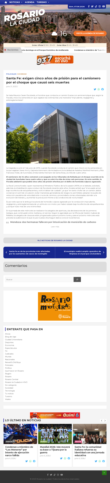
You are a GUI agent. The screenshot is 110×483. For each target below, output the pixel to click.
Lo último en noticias (23, 420)
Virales (8, 399)
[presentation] (101, 420)
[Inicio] (5, 2)
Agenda (29, 2)
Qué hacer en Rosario (14, 371)
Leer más (55, 227)
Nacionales (10, 359)
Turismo (8, 396)
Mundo (8, 357)
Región (8, 374)
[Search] (77, 279)
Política (8, 368)
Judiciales (9, 354)
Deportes (9, 342)
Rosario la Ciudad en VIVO (16, 382)
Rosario (8, 376)
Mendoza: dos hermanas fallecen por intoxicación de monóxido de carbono (53, 222)
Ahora (7, 334)
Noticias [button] (16, 2)
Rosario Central (11, 379)
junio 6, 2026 (10, 458)
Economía (9, 345)
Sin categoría (10, 385)
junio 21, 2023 (11, 87)
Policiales (11, 74)
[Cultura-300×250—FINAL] (55, 293)
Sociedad (22, 74)
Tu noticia (9, 393)
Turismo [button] (43, 2)
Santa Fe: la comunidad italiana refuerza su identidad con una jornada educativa (89, 451)
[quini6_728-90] (55, 414)
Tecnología (10, 391)
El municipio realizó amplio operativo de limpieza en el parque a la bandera (82, 252)
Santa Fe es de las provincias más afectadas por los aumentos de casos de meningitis (29, 252)
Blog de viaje (10, 337)
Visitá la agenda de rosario (90, 33)
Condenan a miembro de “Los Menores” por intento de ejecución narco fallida (19, 451)
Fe (6, 351)
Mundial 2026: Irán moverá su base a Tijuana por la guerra (55, 450)
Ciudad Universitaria (13, 339)
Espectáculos (11, 348)
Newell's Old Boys (13, 362)
